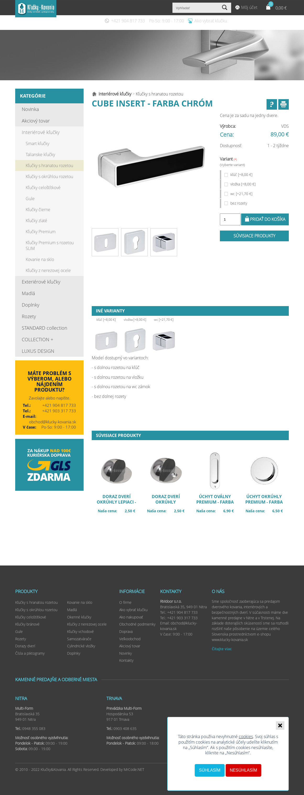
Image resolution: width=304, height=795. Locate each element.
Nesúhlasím (243, 770)
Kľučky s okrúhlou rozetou (49, 176)
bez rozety (238, 203)
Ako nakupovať (131, 617)
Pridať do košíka (267, 219)
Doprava (126, 631)
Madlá (28, 293)
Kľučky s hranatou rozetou (49, 165)
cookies (246, 736)
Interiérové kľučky (40, 132)
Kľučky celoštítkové (43, 187)
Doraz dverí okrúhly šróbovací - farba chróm (168, 503)
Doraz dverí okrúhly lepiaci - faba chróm (119, 503)
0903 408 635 (125, 728)
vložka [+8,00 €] (243, 184)
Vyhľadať (225, 8)
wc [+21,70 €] (241, 193)
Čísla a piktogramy (30, 653)
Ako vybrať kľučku (210, 21)
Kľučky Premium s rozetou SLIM (50, 245)
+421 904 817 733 (128, 21)
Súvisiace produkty (254, 236)
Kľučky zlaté (36, 220)
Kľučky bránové (27, 624)
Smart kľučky (37, 143)
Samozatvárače (79, 638)
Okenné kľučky (79, 617)
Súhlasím (209, 770)
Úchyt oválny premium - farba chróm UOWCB (217, 503)
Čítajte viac (222, 648)
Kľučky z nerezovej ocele (48, 270)
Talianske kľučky (40, 154)
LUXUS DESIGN (38, 351)
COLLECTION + (37, 339)
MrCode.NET (134, 769)
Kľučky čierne (38, 209)
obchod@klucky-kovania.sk (52, 421)
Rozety (29, 316)
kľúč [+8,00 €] (241, 174)
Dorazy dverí (25, 645)
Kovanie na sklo (40, 259)
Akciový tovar (36, 121)
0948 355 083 (33, 728)
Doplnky (30, 305)
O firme (125, 602)
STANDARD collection (44, 328)
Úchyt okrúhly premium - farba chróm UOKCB (267, 503)
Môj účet (249, 7)
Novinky (125, 653)
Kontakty (126, 660)
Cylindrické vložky (81, 645)
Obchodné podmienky (137, 624)
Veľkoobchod (129, 638)
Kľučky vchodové (80, 631)
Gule (30, 198)
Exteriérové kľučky (41, 282)
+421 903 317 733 (59, 410)
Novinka (30, 109)
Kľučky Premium (41, 231)
